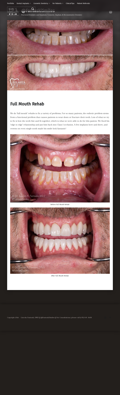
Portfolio (10, 3)
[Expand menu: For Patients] (62, 3)
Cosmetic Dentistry (41, 3)
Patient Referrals (83, 3)
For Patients (57, 3)
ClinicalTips (70, 3)
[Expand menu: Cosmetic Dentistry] (49, 3)
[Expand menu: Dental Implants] (30, 3)
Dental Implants (23, 3)
